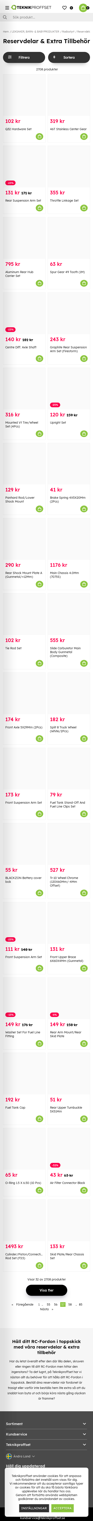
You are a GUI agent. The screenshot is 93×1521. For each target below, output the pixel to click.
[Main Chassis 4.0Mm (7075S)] (69, 539)
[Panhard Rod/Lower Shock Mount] (24, 464)
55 (48, 1304)
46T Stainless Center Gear (68, 129)
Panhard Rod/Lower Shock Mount (19, 499)
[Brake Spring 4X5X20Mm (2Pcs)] (69, 464)
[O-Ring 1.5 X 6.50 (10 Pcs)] (24, 1149)
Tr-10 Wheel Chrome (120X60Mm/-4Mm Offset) (64, 881)
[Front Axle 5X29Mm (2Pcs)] (24, 693)
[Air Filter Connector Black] (69, 1149)
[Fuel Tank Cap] (24, 1073)
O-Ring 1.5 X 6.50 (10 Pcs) (23, 1183)
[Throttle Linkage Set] (69, 166)
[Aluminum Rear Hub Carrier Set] (24, 238)
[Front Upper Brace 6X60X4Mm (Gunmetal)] (69, 923)
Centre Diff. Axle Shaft (20, 347)
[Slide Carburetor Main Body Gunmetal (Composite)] (69, 614)
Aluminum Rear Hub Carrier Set (19, 274)
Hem (6, 31)
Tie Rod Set (13, 648)
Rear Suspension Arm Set (23, 200)
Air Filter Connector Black (67, 1183)
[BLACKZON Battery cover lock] (24, 844)
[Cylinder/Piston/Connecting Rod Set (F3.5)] (24, 1220)
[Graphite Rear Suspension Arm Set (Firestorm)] (69, 313)
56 (55, 1304)
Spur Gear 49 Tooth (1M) (67, 272)
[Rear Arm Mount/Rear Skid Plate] (69, 998)
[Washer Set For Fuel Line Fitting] (24, 998)
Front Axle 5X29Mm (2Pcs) (23, 727)
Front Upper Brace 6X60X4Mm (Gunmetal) (66, 959)
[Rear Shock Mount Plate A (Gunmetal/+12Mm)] (24, 539)
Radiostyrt (68, 31)
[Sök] (46, 17)
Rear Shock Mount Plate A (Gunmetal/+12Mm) (23, 575)
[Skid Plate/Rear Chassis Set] (69, 1220)
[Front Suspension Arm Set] (24, 768)
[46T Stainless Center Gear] (69, 95)
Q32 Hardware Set (18, 129)
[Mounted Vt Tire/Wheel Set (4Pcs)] (24, 388)
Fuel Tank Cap (15, 1107)
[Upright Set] (69, 388)
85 (80, 1304)
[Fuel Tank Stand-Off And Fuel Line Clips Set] (69, 768)
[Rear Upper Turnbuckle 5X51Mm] (69, 1073)
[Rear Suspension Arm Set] (24, 166)
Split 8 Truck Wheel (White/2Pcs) (63, 729)
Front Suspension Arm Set (23, 803)
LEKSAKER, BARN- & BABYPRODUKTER (35, 31)
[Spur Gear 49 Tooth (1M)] (69, 238)
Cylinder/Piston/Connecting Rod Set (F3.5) (24, 1256)
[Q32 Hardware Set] (24, 95)
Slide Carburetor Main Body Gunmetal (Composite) (65, 652)
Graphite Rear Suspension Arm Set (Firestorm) (68, 349)
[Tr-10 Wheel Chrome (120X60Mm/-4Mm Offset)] (69, 844)
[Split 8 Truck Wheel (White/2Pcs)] (69, 693)
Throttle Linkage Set (64, 200)
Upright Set (58, 422)
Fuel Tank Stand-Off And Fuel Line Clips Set (67, 804)
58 (70, 1304)
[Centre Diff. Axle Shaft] (24, 313)
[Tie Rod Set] (24, 614)
